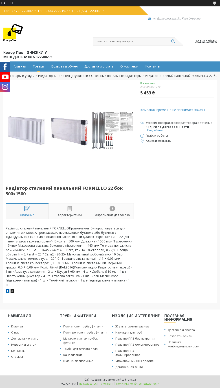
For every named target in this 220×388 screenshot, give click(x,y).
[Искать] (172, 41)
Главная (19, 66)
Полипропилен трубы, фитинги (85, 332)
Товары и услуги (22, 76)
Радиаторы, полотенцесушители (63, 76)
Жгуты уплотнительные (132, 326)
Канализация (72, 355)
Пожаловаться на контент (96, 384)
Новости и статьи (23, 344)
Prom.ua (130, 379)
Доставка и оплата (99, 66)
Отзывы (17, 357)
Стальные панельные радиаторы (116, 76)
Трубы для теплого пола (80, 349)
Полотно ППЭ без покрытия (135, 338)
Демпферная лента (129, 367)
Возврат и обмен (64, 66)
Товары (38, 66)
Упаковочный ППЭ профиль (135, 361)
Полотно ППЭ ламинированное (128, 353)
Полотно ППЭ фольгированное (137, 344)
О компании (129, 66)
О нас (15, 332)
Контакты (152, 66)
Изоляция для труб (128, 332)
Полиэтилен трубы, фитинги (83, 326)
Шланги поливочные (78, 361)
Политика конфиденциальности (183, 344)
